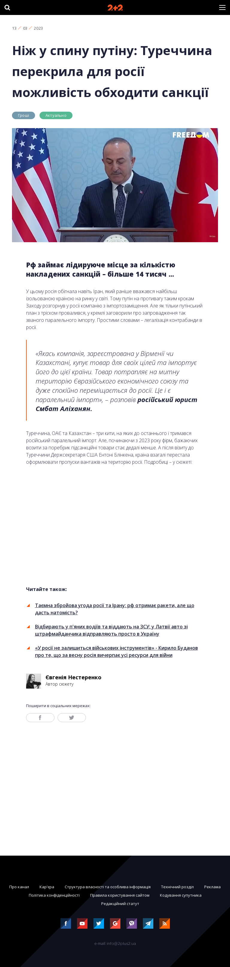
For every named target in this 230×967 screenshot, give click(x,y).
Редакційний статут (120, 903)
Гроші (23, 115)
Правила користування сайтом (119, 895)
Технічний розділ (177, 886)
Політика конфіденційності (54, 895)
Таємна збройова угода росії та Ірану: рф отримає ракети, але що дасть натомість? (114, 609)
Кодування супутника (181, 895)
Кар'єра (47, 886)
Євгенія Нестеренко (74, 677)
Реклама (212, 886)
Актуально (56, 115)
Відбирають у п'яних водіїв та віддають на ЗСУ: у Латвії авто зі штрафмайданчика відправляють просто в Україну (111, 630)
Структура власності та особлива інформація (108, 886)
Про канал (19, 886)
